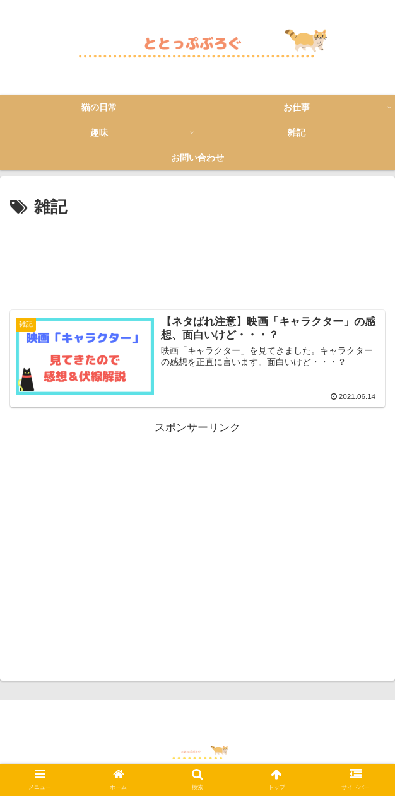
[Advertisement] (197, 259)
